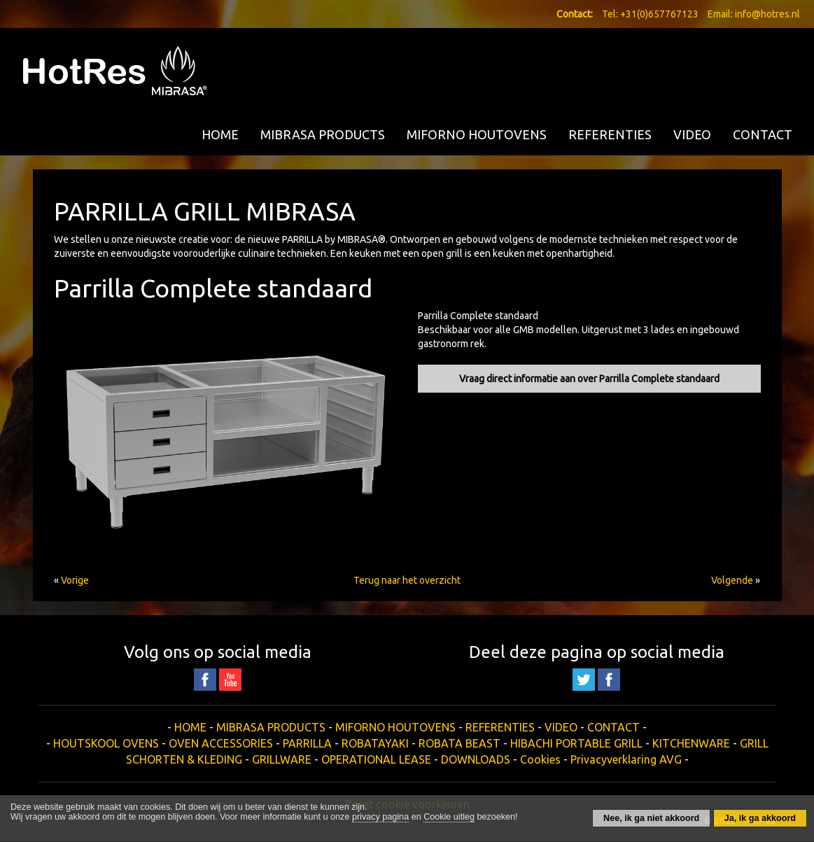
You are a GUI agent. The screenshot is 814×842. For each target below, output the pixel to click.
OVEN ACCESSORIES (221, 743)
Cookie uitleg (449, 817)
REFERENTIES (610, 134)
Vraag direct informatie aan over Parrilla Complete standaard (589, 378)
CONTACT (762, 134)
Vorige (75, 580)
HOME (220, 134)
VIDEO (692, 134)
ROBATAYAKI (375, 743)
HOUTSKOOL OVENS (106, 743)
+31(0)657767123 (659, 14)
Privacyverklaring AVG (626, 759)
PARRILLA (307, 743)
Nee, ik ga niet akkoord (651, 818)
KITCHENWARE (691, 743)
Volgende (732, 580)
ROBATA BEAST (459, 743)
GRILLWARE (281, 759)
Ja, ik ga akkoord (760, 818)
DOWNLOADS (475, 759)
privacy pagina (380, 817)
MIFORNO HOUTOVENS (477, 134)
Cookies (540, 759)
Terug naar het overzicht (407, 580)
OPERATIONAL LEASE (376, 759)
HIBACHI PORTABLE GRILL (576, 743)
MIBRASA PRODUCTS (322, 134)
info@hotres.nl (767, 14)
